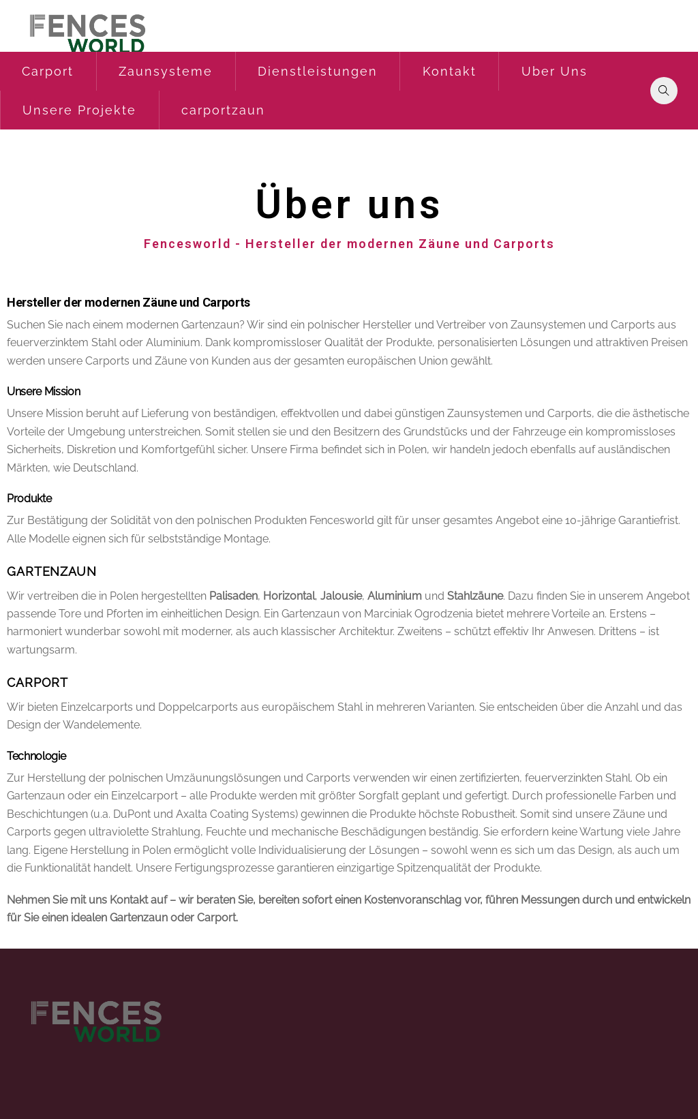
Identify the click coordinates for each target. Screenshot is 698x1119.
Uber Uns (554, 71)
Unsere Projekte (79, 110)
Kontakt (449, 71)
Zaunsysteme (166, 71)
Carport (48, 71)
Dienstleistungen (318, 71)
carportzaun (223, 110)
